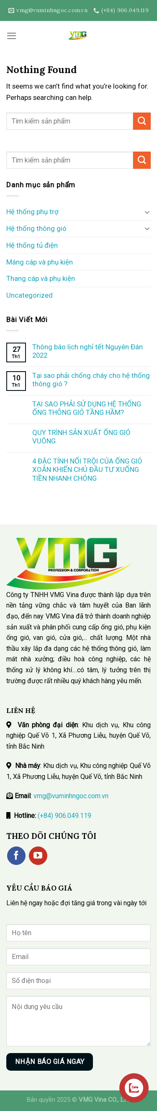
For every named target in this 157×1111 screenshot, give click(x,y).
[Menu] (11, 36)
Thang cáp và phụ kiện (40, 278)
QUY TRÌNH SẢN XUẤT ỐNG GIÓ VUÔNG (81, 436)
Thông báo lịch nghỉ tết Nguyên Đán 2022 (87, 351)
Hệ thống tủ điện (32, 245)
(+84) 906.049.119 (64, 816)
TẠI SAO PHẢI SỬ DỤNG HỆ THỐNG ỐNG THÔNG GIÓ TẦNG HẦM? (86, 408)
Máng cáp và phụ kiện (39, 262)
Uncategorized (29, 295)
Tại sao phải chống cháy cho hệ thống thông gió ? (91, 379)
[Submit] (142, 121)
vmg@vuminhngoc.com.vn (70, 796)
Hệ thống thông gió (36, 228)
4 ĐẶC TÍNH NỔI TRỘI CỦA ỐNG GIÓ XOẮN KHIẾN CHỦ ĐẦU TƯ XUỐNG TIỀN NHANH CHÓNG (87, 469)
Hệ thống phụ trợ (32, 211)
